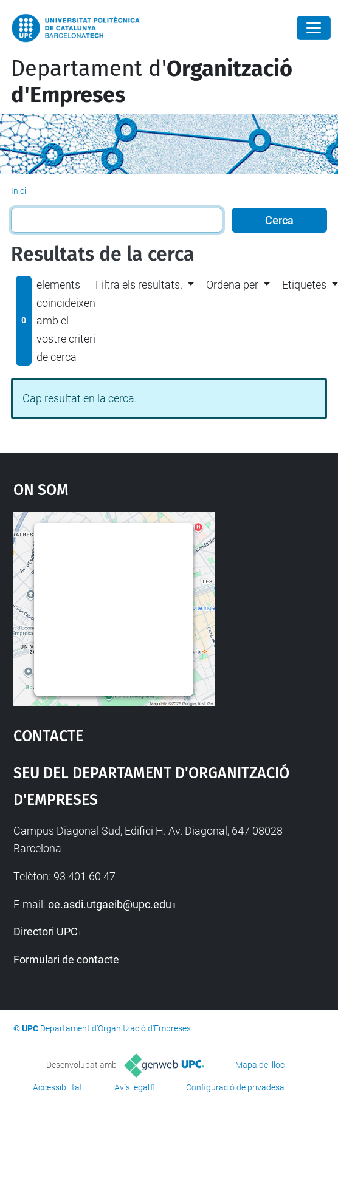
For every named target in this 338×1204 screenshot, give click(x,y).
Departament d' (151, 81)
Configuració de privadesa (235, 1087)
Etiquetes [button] (304, 284)
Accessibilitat (58, 1087)
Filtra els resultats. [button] (138, 284)
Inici (18, 191)
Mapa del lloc (260, 1065)
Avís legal (132, 1087)
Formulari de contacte (66, 959)
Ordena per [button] (232, 284)
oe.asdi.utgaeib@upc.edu (109, 904)
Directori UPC (45, 931)
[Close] (314, 28)
